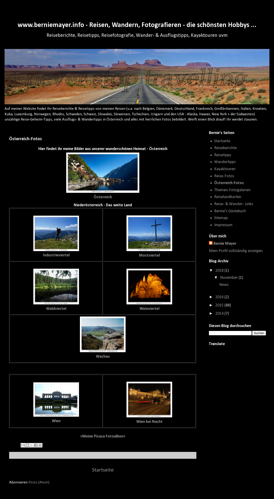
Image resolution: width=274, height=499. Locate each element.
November (229, 278)
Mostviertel (149, 255)
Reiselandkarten (227, 197)
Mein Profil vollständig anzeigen (236, 251)
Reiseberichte (225, 148)
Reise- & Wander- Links (233, 204)
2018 (219, 270)
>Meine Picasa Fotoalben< (102, 436)
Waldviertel (56, 309)
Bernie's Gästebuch (230, 211)
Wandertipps (225, 162)
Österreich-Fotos (229, 183)
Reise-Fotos (224, 176)
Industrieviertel (56, 255)
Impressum (223, 225)
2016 (219, 297)
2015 (219, 305)
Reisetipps (222, 155)
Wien (56, 421)
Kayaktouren (224, 169)
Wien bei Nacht (149, 422)
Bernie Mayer (224, 243)
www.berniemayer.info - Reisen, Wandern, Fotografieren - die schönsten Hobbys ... (137, 25)
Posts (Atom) (39, 482)
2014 (219, 313)
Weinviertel (149, 309)
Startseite (103, 470)
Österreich (103, 197)
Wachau (103, 356)
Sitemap (221, 218)
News (224, 285)
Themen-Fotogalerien (232, 190)
